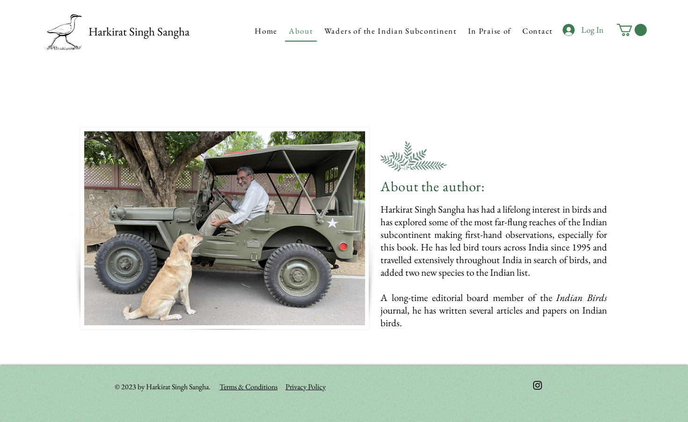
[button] (632, 30)
